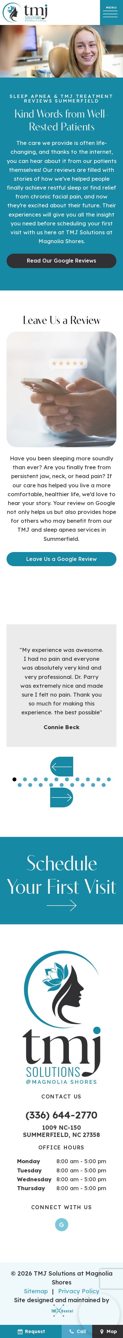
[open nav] (111, 12)
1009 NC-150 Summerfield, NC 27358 (61, 1131)
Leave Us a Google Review (61, 559)
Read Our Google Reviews (61, 260)
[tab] (14, 779)
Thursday (31, 1188)
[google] (61, 1224)
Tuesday (29, 1170)
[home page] (25, 12)
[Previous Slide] (61, 766)
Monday (28, 1161)
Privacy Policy (78, 1291)
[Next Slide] (61, 797)
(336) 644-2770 (61, 1115)
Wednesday (34, 1179)
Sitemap (36, 1291)
